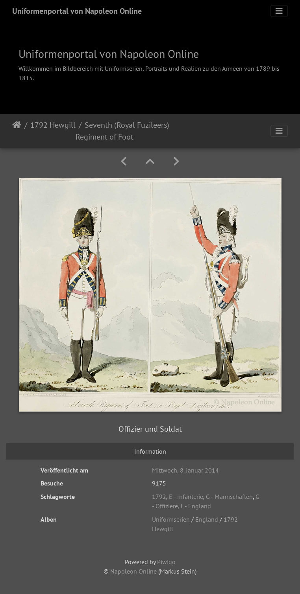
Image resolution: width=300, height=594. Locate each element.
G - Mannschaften (229, 496)
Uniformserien (171, 519)
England (206, 519)
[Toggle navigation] (279, 11)
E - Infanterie (186, 496)
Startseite (16, 131)
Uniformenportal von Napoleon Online (77, 11)
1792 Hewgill (53, 125)
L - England (196, 506)
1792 (159, 496)
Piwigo (166, 562)
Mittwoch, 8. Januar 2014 (185, 470)
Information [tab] (150, 451)
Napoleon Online (133, 571)
